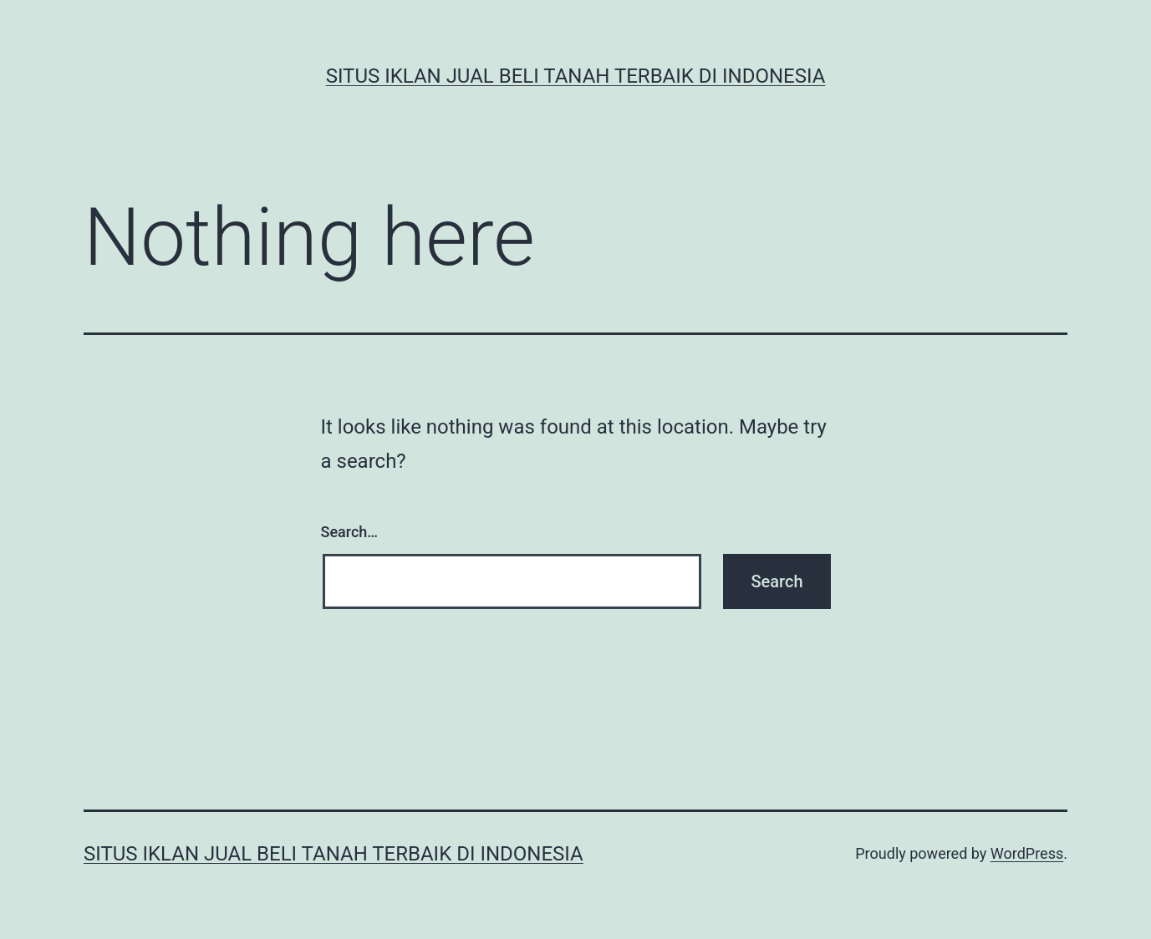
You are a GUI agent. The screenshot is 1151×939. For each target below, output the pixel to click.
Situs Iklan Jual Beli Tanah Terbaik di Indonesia (576, 76)
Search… (350, 532)
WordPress (1027, 853)
